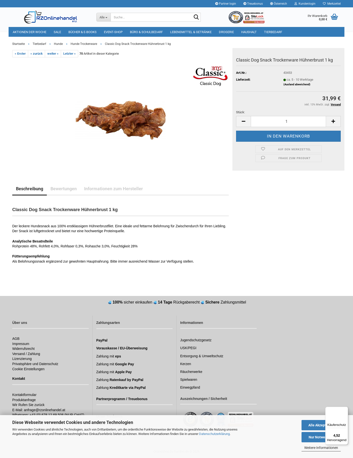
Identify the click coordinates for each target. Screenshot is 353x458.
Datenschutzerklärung (214, 434)
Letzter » (69, 53)
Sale (57, 32)
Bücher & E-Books (82, 32)
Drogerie (226, 32)
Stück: (240, 112)
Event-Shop (113, 32)
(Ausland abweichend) (296, 84)
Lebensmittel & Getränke (191, 32)
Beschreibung (29, 188)
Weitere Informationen (321, 448)
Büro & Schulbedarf (146, 32)
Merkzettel (332, 3)
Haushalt (249, 32)
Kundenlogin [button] (304, 3)
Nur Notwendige (321, 437)
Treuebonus (253, 3)
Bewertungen (63, 188)
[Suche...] (103, 17)
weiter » (53, 53)
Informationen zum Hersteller (113, 188)
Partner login (225, 3)
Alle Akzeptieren (321, 425)
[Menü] (345, 410)
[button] (278, 3)
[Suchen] (196, 17)
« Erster (20, 53)
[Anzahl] (288, 121)
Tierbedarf (273, 32)
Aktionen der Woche (29, 32)
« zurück (36, 53)
